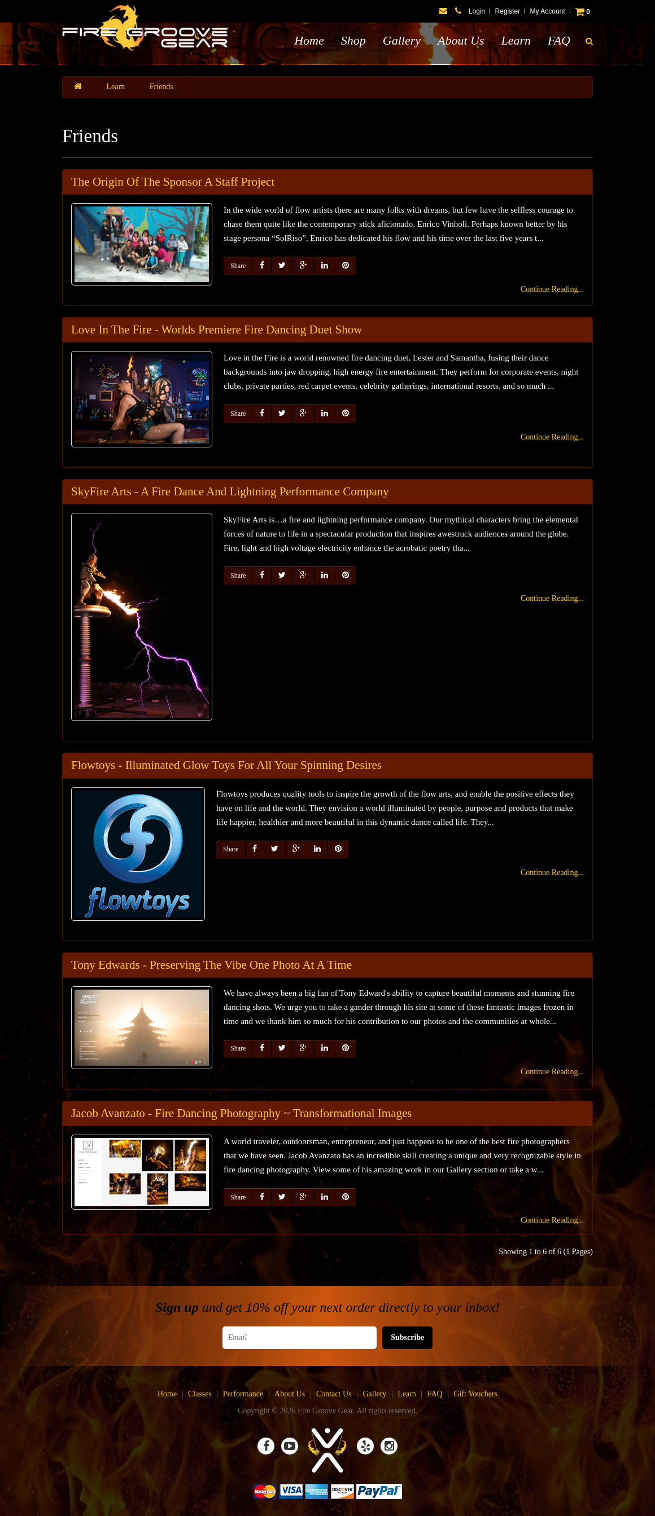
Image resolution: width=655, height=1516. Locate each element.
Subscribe (407, 1337)
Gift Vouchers (475, 1394)
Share (238, 266)
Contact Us (334, 1394)
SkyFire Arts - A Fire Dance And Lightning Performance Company (230, 491)
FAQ (559, 40)
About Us (461, 40)
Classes (200, 1394)
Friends (161, 86)
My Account (547, 11)
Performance (243, 1394)
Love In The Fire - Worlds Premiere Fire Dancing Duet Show (216, 329)
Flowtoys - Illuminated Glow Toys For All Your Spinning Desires (226, 765)
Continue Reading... (552, 289)
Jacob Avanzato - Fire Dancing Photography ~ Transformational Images (241, 1113)
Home (309, 40)
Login (477, 11)
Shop (353, 40)
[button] (589, 41)
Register (508, 11)
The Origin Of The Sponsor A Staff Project (172, 181)
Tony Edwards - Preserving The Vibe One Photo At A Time (211, 965)
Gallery (402, 40)
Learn (516, 40)
